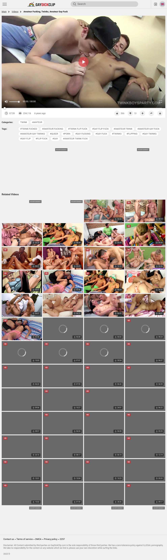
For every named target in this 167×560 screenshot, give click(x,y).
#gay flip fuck (100, 129)
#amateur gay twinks (32, 133)
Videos (15, 11)
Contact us (8, 539)
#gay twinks (149, 133)
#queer (54, 133)
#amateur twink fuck (75, 138)
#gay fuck (101, 133)
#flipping (132, 133)
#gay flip (25, 138)
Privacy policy (50, 539)
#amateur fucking (52, 129)
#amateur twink (123, 129)
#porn (66, 133)
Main (4, 11)
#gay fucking (83, 133)
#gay (55, 138)
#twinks (116, 133)
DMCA (38, 539)
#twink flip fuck (77, 129)
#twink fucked (28, 129)
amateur (37, 122)
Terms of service (25, 539)
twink (23, 122)
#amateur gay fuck (148, 129)
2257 (62, 539)
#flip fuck (41, 138)
